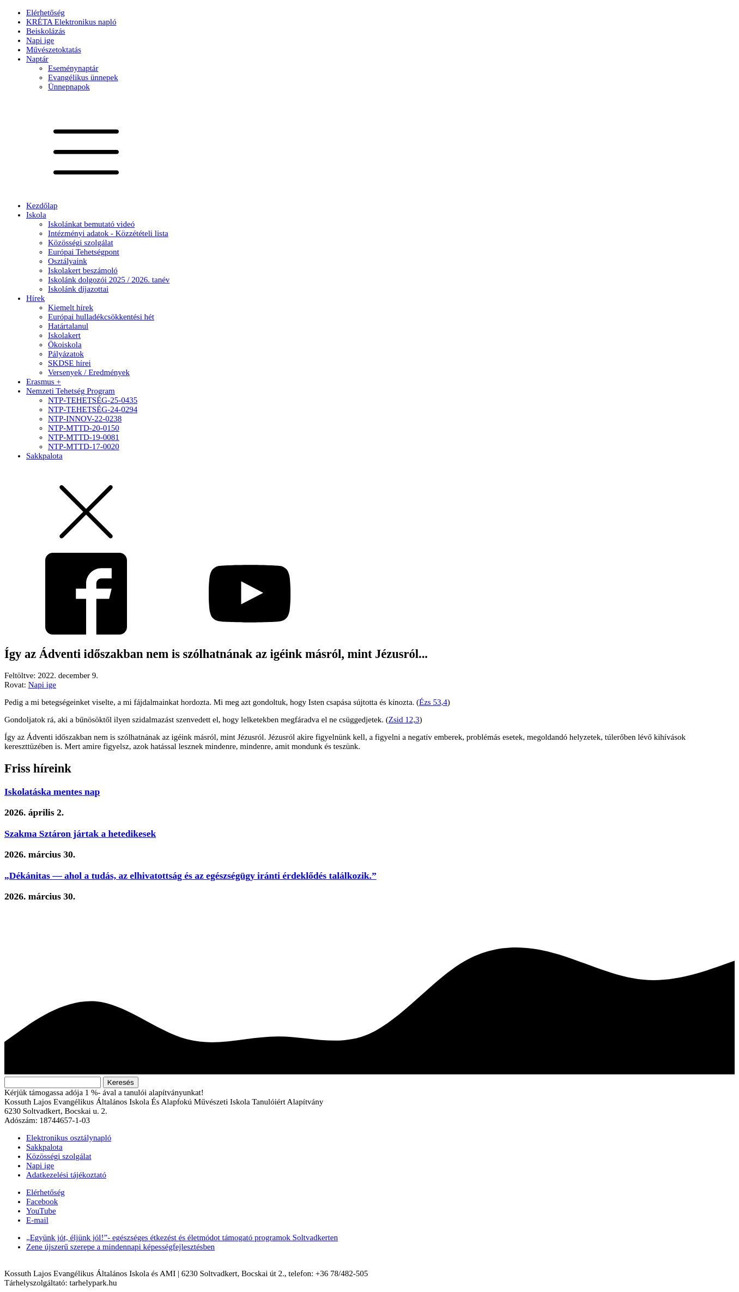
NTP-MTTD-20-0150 (83, 428)
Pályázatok (66, 353)
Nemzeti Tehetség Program (70, 391)
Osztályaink (67, 261)
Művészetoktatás (53, 49)
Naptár (37, 59)
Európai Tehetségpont (83, 251)
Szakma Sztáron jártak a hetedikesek (80, 833)
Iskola (36, 214)
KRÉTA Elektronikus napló (71, 21)
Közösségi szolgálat (80, 242)
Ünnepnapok (69, 86)
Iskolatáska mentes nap (52, 791)
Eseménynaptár (73, 68)
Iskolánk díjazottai (78, 289)
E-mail (37, 1220)
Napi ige (40, 40)
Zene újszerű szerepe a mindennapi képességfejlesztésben (120, 1246)
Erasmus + (43, 381)
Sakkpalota (44, 455)
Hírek (35, 298)
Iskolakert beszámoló (83, 270)
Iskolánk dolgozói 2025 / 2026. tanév (108, 279)
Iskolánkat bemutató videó (91, 224)
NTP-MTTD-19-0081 (83, 437)
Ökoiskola (65, 344)
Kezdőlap (41, 205)
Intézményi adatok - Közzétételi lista (108, 233)
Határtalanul (68, 326)
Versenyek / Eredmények (89, 372)
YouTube (41, 1210)
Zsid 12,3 (404, 719)
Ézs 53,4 (433, 702)
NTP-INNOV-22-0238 (85, 418)
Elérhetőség (45, 12)
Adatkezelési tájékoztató (66, 1174)
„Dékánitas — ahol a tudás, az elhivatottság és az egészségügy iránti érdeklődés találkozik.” (190, 875)
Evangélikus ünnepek (83, 77)
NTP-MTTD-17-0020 (83, 446)
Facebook (42, 1201)
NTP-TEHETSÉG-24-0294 (92, 409)
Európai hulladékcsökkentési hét (101, 316)
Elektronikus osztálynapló (68, 1137)
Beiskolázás (45, 31)
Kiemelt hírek (70, 307)
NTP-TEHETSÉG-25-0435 (92, 400)
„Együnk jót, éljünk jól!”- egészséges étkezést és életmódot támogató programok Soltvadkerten (182, 1237)
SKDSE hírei (69, 363)
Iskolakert (64, 335)
